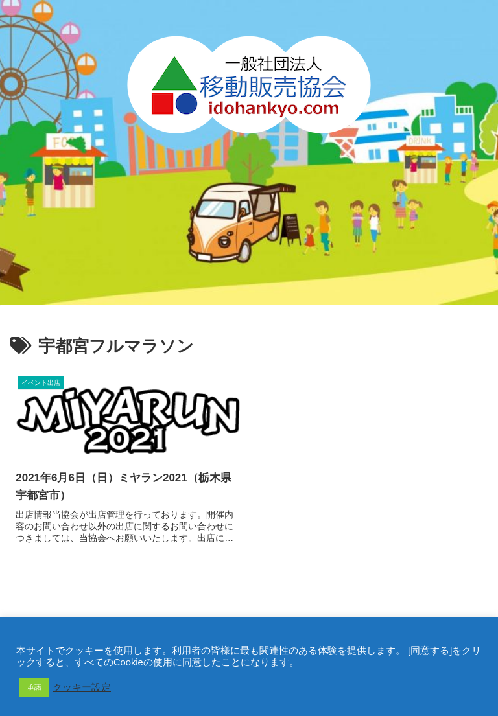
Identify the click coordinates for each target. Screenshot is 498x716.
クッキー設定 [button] (82, 687)
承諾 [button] (34, 687)
